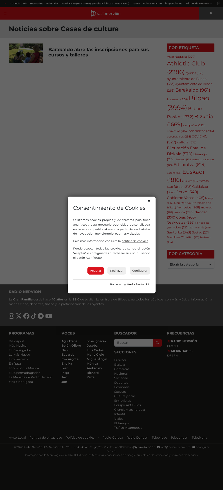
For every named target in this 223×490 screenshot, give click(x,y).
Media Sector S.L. (138, 284)
